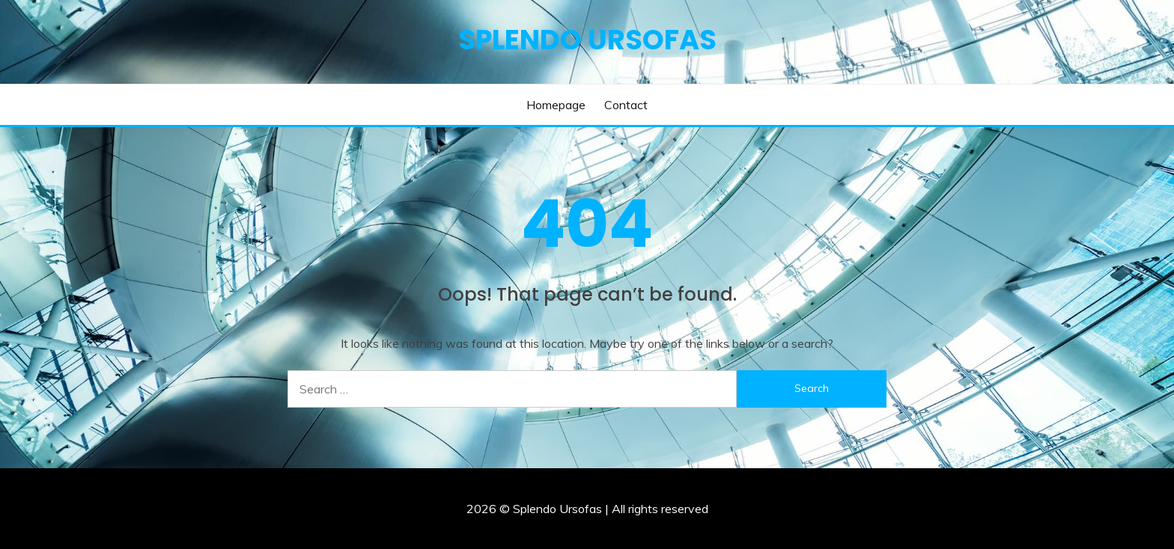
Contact (626, 104)
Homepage (556, 104)
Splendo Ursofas (587, 39)
